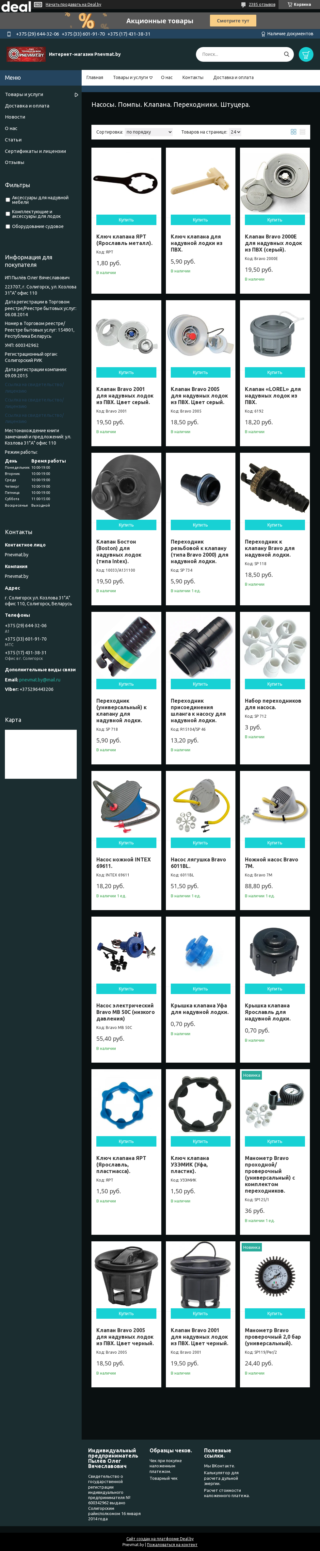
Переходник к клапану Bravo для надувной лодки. (270, 548)
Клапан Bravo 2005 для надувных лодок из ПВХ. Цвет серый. (199, 395)
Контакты (193, 77)
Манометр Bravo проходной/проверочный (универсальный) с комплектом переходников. (270, 1174)
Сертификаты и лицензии (35, 151)
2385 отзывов (262, 4)
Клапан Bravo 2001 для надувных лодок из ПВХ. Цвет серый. (124, 395)
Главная (95, 77)
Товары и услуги (130, 77)
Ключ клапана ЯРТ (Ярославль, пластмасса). (121, 1164)
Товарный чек (164, 1478)
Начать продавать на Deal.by (73, 4)
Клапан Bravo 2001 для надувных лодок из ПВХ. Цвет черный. (199, 1336)
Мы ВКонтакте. (219, 1465)
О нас (167, 77)
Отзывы (14, 162)
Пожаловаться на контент (172, 1545)
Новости (15, 117)
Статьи (13, 139)
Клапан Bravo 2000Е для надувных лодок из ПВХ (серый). (273, 243)
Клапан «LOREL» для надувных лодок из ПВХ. (273, 395)
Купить (126, 219)
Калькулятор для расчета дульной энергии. (221, 1478)
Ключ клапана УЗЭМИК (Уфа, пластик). (190, 1164)
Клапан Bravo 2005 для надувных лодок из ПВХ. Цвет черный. (125, 1336)
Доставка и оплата (233, 77)
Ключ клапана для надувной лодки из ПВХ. (196, 243)
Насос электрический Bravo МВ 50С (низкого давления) (125, 1012)
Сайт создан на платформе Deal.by (160, 1539)
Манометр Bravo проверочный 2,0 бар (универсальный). (273, 1336)
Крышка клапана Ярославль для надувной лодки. (268, 1012)
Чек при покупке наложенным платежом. (166, 1466)
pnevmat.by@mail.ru (39, 679)
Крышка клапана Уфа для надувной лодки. (200, 1009)
